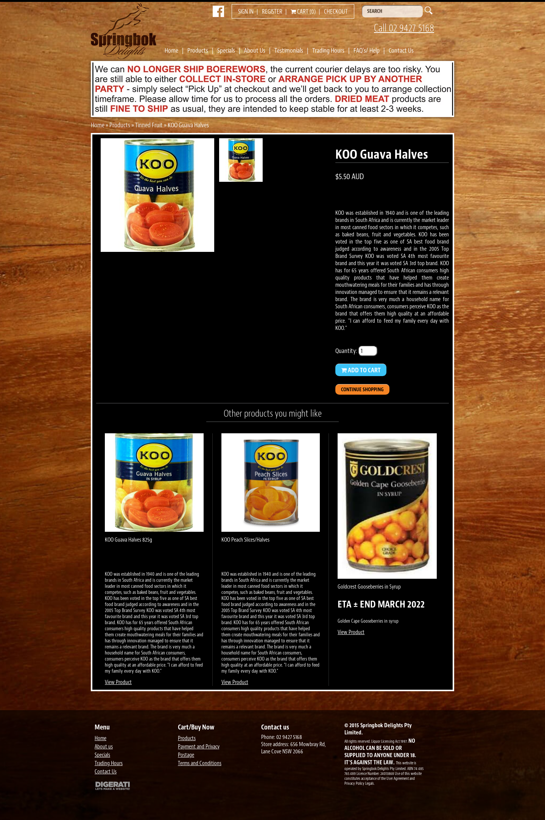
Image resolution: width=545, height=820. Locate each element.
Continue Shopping (362, 389)
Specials (226, 50)
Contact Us (401, 50)
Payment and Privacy (199, 746)
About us (104, 746)
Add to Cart (361, 370)
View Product (118, 682)
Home (171, 50)
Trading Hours (328, 50)
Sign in (246, 12)
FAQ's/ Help (366, 50)
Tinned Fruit (149, 125)
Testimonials (288, 50)
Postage (186, 755)
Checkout (336, 12)
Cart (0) (303, 12)
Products (197, 50)
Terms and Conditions (199, 763)
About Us (254, 50)
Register (272, 12)
